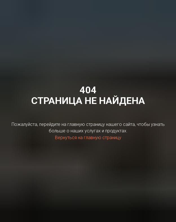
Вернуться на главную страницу (88, 137)
